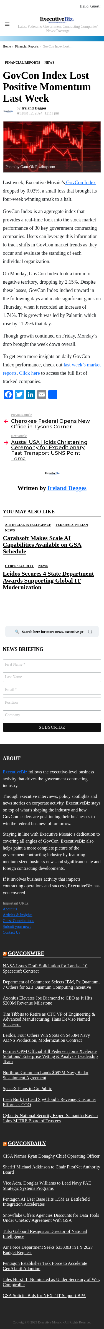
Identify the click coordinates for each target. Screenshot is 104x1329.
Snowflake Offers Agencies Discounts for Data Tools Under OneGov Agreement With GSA (51, 1218)
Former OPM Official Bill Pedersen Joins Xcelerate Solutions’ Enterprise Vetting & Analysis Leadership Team (50, 1056)
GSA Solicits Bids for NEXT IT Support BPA (44, 1295)
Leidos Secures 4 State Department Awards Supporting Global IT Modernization (48, 580)
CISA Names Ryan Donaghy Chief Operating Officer (51, 1156)
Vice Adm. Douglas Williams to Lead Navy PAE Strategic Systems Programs (47, 1186)
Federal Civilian (72, 525)
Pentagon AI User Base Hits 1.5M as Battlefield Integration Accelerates (46, 1202)
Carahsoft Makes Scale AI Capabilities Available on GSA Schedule (42, 544)
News (10, 530)
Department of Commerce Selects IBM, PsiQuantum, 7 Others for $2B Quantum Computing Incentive (51, 985)
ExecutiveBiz (15, 772)
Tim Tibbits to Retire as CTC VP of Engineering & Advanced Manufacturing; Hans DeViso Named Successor (49, 1019)
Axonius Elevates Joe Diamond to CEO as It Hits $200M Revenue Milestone (47, 1001)
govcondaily (27, 1143)
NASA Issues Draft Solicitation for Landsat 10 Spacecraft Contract (45, 968)
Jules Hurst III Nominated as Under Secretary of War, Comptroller (51, 1282)
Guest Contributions (18, 921)
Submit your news (17, 927)
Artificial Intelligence (28, 525)
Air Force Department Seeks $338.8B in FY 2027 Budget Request (48, 1250)
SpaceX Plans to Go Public (27, 1088)
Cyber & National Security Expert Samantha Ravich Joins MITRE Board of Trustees (50, 1118)
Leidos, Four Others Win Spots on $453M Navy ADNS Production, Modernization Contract (46, 1038)
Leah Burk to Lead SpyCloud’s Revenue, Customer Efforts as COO (49, 1102)
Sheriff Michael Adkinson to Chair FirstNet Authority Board (51, 1170)
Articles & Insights (17, 915)
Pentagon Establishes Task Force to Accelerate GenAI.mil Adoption (45, 1266)
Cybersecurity (19, 566)
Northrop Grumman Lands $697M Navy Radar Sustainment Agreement (45, 1075)
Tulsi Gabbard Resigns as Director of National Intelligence (45, 1234)
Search (90, 632)
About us (10, 909)
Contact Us (11, 932)
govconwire (26, 953)
